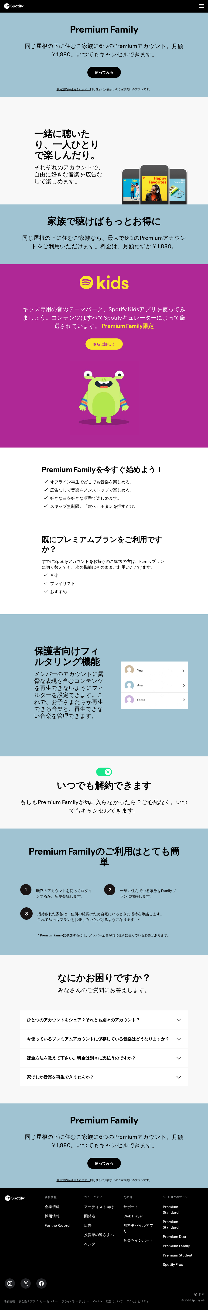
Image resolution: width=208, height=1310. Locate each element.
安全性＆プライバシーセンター (38, 1301)
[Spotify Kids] (104, 344)
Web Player (133, 1216)
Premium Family (176, 1245)
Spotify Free (173, 1264)
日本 (199, 1294)
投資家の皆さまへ (99, 1234)
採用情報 (52, 1216)
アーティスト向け (99, 1206)
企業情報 (52, 1206)
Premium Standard (171, 1209)
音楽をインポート (138, 1240)
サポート (130, 1206)
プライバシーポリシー (75, 1301)
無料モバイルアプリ (138, 1228)
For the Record (57, 1225)
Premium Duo (174, 1236)
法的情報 (9, 1301)
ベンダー (91, 1244)
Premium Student (177, 1255)
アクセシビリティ (137, 1301)
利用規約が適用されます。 (73, 89)
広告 (88, 1225)
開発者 (89, 1216)
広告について (114, 1301)
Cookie (97, 1301)
